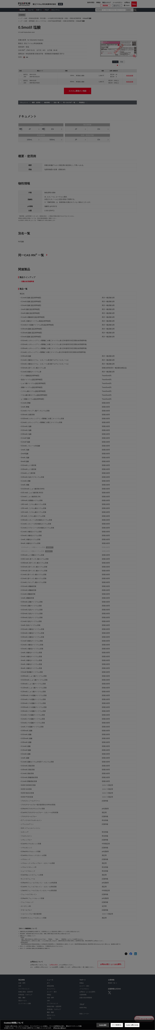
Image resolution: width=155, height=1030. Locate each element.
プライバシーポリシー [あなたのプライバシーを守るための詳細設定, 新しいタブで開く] (59, 1028)
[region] (77, 1025)
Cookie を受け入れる (132, 1025)
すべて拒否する (116, 1025)
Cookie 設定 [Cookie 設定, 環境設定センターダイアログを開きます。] (102, 1025)
